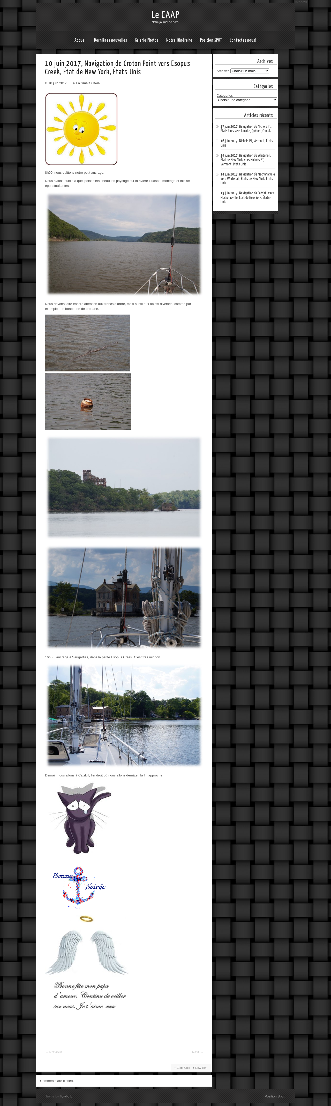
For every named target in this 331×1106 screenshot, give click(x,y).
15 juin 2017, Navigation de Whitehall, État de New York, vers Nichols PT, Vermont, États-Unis (246, 159)
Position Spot (274, 1096)
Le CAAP (165, 15)
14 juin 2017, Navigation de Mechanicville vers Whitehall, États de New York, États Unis (248, 178)
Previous (53, 1052)
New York (201, 1067)
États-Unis (183, 1067)
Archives (223, 71)
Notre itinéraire (179, 40)
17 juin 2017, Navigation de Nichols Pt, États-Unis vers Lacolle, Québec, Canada (246, 128)
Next (197, 1052)
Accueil (80, 40)
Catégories (225, 95)
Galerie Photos (147, 40)
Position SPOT (211, 40)
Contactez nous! (243, 40)
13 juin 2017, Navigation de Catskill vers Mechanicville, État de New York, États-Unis (247, 197)
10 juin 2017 (57, 83)
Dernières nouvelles (110, 40)
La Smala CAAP (88, 83)
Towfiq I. (66, 1096)
